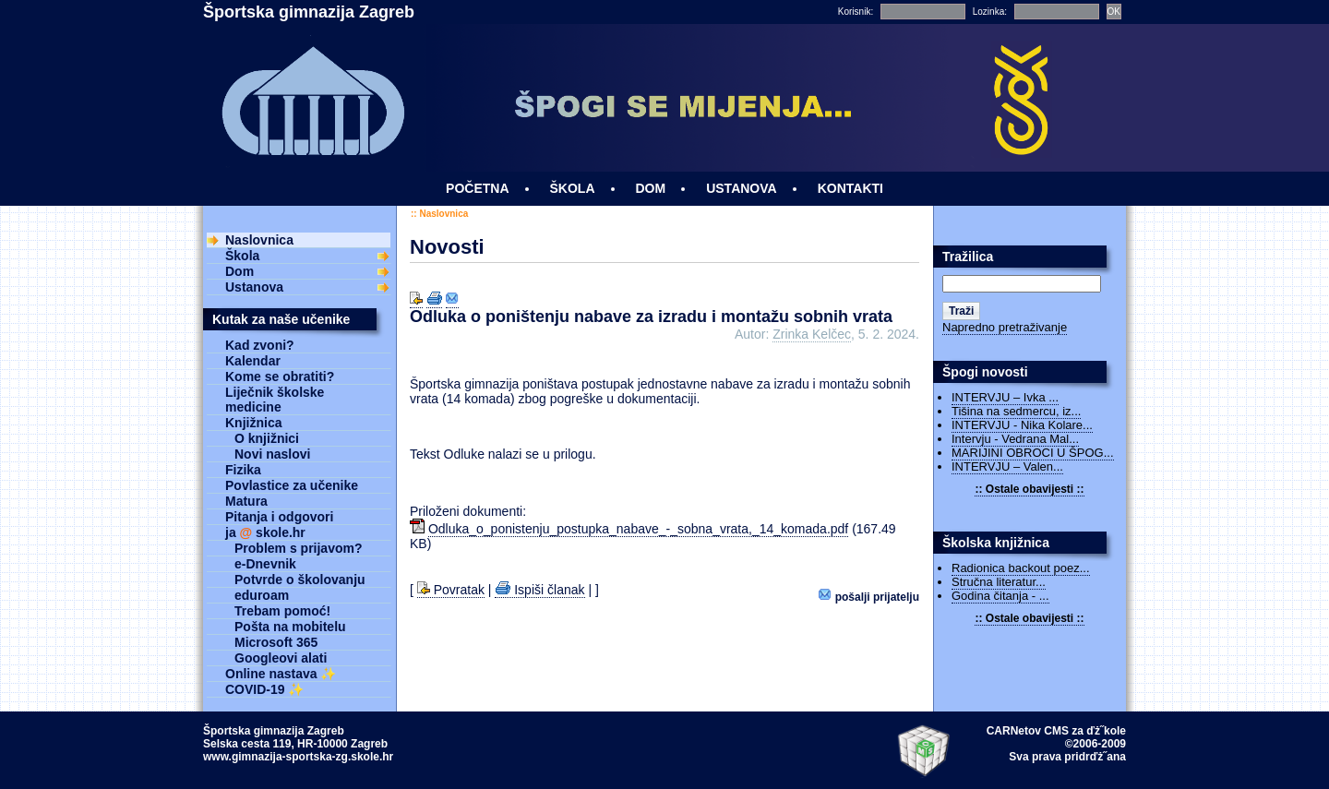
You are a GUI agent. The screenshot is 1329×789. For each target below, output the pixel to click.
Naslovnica (443, 214)
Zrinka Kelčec (811, 334)
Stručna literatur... (999, 582)
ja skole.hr (265, 532)
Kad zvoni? (259, 345)
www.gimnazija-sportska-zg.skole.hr (298, 756)
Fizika (243, 469)
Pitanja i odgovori (279, 516)
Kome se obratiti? (279, 376)
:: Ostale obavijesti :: (1029, 489)
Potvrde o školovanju (299, 579)
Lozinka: (990, 11)
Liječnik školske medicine (274, 399)
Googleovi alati (280, 658)
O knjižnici (266, 438)
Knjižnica (253, 422)
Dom (239, 271)
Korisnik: (855, 11)
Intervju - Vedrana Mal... (1015, 439)
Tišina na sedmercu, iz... (1016, 411)
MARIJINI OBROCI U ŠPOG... (1033, 453)
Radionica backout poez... (1021, 568)
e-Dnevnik (265, 563)
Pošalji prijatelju (869, 596)
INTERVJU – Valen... (1007, 466)
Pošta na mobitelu (290, 626)
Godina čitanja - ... (1000, 596)
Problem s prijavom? (298, 548)
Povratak (451, 589)
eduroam (261, 595)
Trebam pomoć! (282, 611)
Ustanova (254, 287)
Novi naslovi (272, 454)
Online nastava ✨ (280, 673)
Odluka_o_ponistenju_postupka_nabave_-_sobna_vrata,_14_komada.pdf (638, 528)
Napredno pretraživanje (1004, 327)
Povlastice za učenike (291, 485)
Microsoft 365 (275, 642)
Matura (246, 501)
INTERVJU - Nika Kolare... (1022, 425)
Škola (242, 255)
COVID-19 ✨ (264, 689)
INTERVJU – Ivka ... (1005, 397)
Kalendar (253, 360)
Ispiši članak (539, 589)
